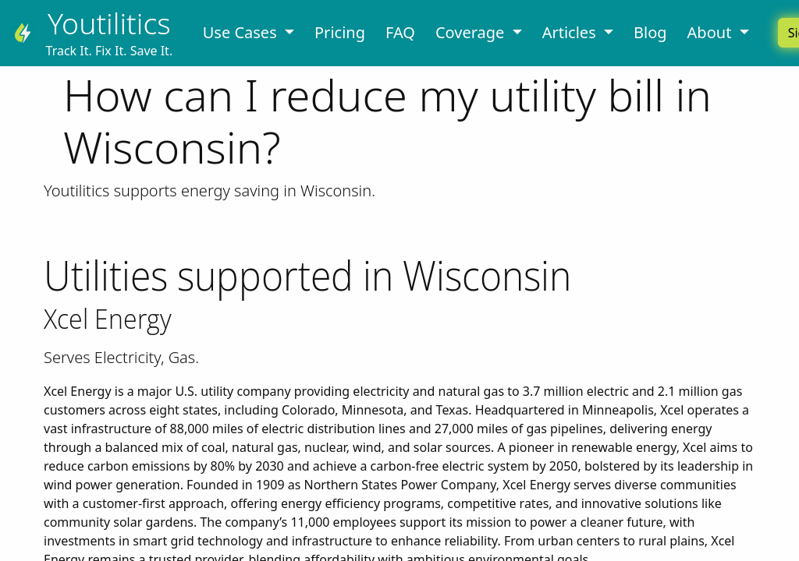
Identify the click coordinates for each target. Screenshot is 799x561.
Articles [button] (571, 32)
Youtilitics (109, 23)
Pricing (339, 32)
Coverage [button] (472, 32)
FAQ (400, 32)
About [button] (711, 32)
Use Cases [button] (242, 32)
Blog (650, 32)
